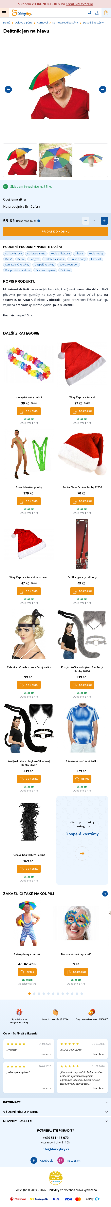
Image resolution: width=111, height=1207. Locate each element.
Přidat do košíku (55, 232)
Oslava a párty (23, 22)
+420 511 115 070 (55, 1138)
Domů (6, 22)
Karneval (42, 22)
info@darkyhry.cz (55, 1149)
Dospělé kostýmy (93, 22)
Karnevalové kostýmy (65, 22)
